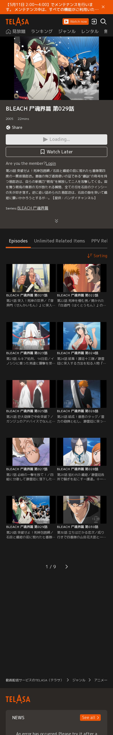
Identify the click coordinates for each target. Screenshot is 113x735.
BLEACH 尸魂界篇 (32, 208)
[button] (76, 21)
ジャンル (78, 680)
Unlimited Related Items (59, 241)
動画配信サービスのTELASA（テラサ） (35, 680)
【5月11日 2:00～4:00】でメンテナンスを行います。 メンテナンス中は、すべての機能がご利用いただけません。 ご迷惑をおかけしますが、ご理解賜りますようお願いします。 (52, 7)
